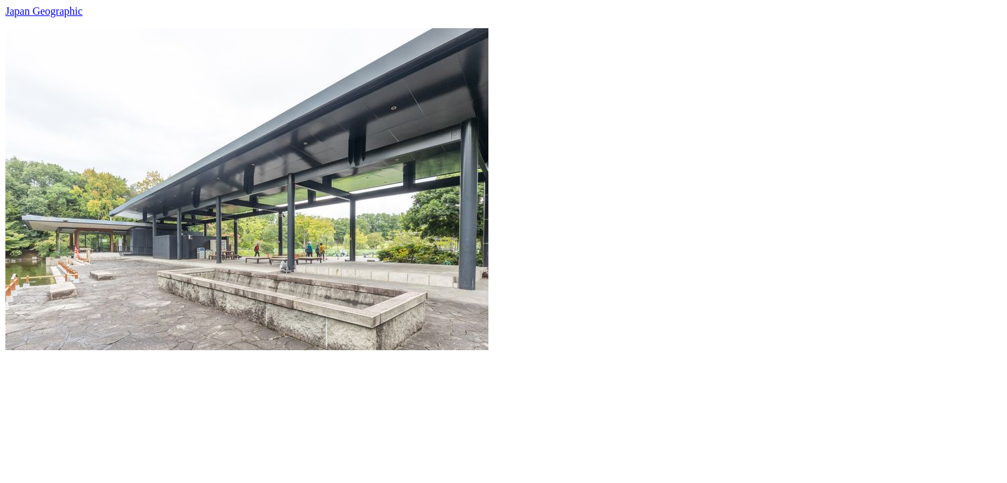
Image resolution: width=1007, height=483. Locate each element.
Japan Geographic (44, 11)
